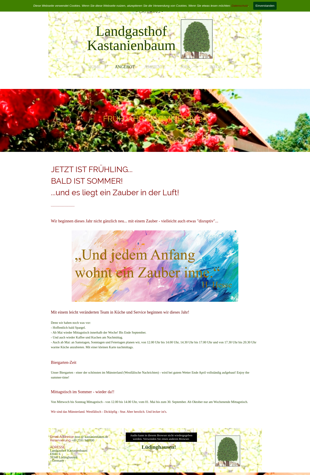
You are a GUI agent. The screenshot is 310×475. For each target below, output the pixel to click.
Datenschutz (239, 5)
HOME (94, 66)
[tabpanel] (131, 38)
